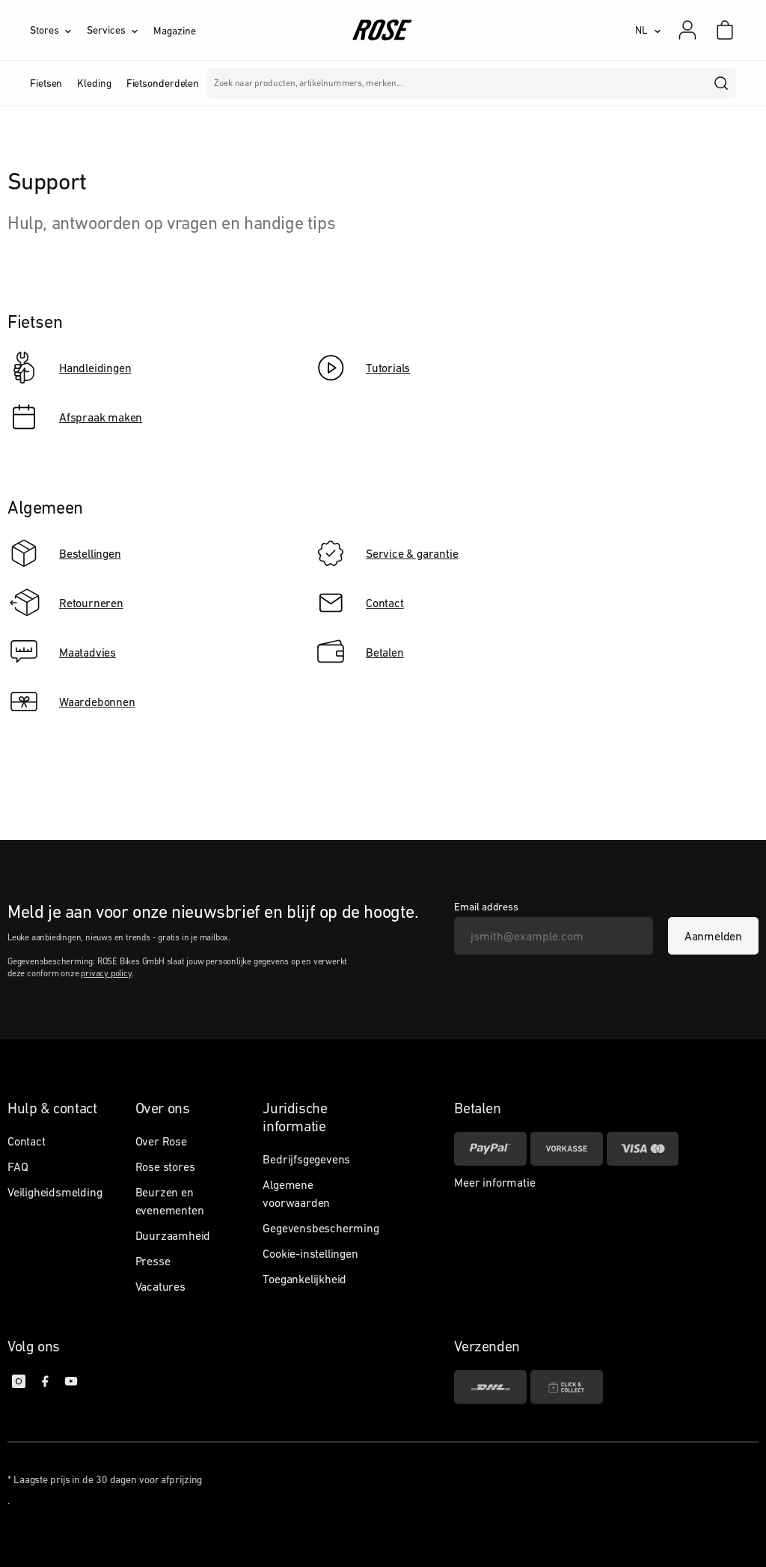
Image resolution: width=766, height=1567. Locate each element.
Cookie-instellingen (310, 1253)
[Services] (120, 30)
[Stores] (58, 30)
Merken (354, 83)
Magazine (174, 31)
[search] (722, 83)
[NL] (648, 30)
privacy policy (106, 973)
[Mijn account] (687, 30)
